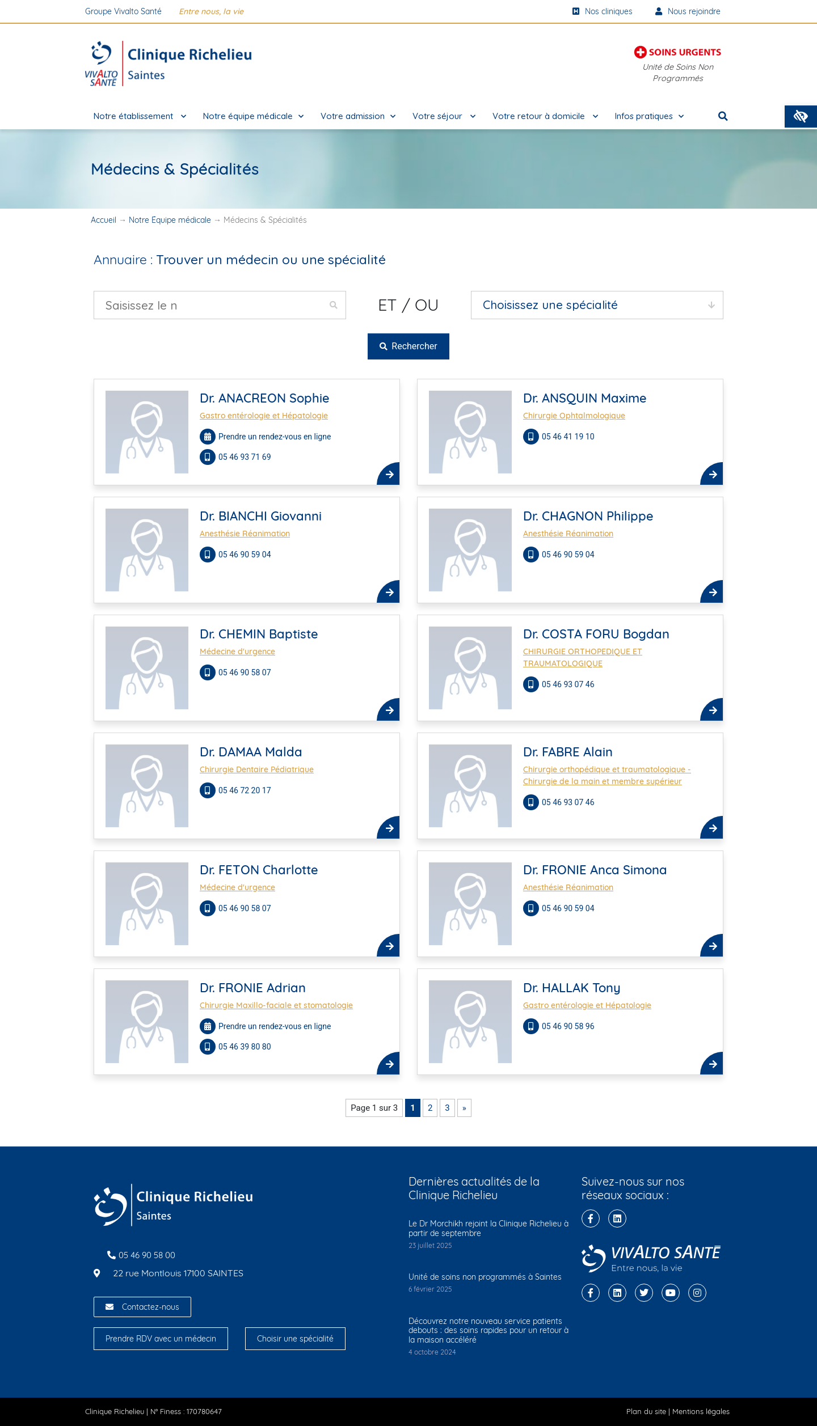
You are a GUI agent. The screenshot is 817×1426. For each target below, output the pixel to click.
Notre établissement (140, 116)
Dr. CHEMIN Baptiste (259, 634)
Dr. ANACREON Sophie (265, 398)
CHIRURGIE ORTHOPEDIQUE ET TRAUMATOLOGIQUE (582, 657)
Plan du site (646, 1411)
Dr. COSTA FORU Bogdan (596, 634)
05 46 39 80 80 (245, 1046)
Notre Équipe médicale (170, 220)
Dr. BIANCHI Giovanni (261, 516)
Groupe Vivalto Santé (123, 11)
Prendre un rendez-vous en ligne (274, 436)
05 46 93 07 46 (569, 684)
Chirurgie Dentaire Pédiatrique (257, 769)
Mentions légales (701, 1411)
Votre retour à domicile (545, 116)
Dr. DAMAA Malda (251, 752)
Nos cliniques (602, 11)
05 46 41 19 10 (569, 436)
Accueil (103, 220)
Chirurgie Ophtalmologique (574, 416)
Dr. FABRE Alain (568, 752)
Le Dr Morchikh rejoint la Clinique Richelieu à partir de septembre (488, 1228)
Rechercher (408, 346)
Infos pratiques (649, 116)
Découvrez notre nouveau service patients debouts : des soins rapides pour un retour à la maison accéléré (488, 1330)
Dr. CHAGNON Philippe (588, 516)
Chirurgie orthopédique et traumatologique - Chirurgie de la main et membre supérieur (607, 775)
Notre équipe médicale (253, 116)
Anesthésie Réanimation (245, 533)
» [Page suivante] (464, 1108)
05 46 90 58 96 (569, 1026)
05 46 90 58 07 (245, 672)
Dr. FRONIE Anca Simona (595, 870)
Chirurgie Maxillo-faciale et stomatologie (276, 1005)
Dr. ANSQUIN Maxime (585, 398)
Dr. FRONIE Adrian (253, 988)
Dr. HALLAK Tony (572, 988)
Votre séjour (443, 116)
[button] (801, 116)
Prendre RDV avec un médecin (161, 1339)
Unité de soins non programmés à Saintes (485, 1277)
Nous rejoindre (688, 11)
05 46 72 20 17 (245, 790)
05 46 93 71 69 (245, 457)
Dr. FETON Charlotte (259, 870)
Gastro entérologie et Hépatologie (264, 416)
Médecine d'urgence (237, 651)
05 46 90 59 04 (245, 554)
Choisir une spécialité (295, 1339)
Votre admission (358, 116)
